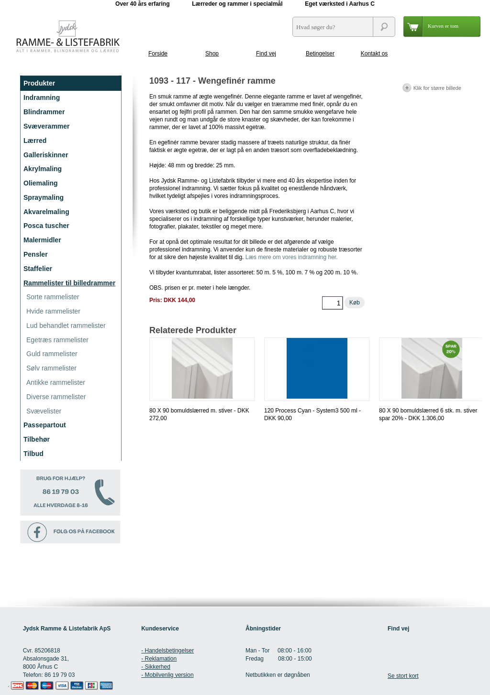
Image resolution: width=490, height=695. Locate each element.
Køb (354, 302)
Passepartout (44, 425)
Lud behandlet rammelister (66, 325)
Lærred (34, 140)
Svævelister (43, 411)
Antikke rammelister (55, 382)
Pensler (35, 254)
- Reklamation (159, 658)
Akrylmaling (42, 169)
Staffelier (37, 268)
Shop (212, 53)
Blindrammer (44, 112)
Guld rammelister (52, 354)
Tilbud (33, 453)
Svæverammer (46, 126)
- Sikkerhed (155, 666)
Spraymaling (43, 197)
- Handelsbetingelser (167, 650)
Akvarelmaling (46, 212)
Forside (157, 53)
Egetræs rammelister (57, 340)
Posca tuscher (46, 225)
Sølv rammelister (51, 368)
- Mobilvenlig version (167, 675)
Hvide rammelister (53, 311)
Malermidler (42, 240)
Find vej (266, 53)
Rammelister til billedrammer (69, 283)
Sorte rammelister (52, 297)
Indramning (41, 97)
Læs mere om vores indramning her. (291, 257)
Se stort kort (403, 676)
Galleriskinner (45, 155)
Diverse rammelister (56, 397)
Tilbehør (36, 439)
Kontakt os (374, 53)
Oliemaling (40, 183)
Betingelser (320, 53)
